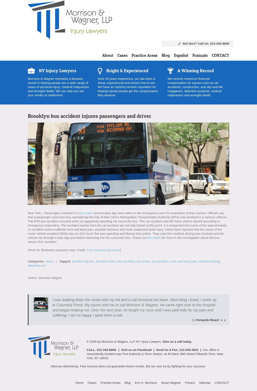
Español (181, 55)
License (114, 250)
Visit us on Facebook (136, 350)
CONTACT (220, 55)
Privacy (190, 382)
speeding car (36, 265)
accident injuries (83, 261)
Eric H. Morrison (146, 382)
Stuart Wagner (171, 382)
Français (200, 55)
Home (79, 382)
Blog (166, 55)
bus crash (86, 213)
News (49, 261)
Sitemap (205, 382)
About (107, 55)
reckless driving (209, 261)
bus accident (126, 261)
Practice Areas (144, 55)
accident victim (106, 261)
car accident (160, 261)
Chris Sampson (97, 250)
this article (154, 237)
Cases (122, 55)
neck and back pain (183, 261)
